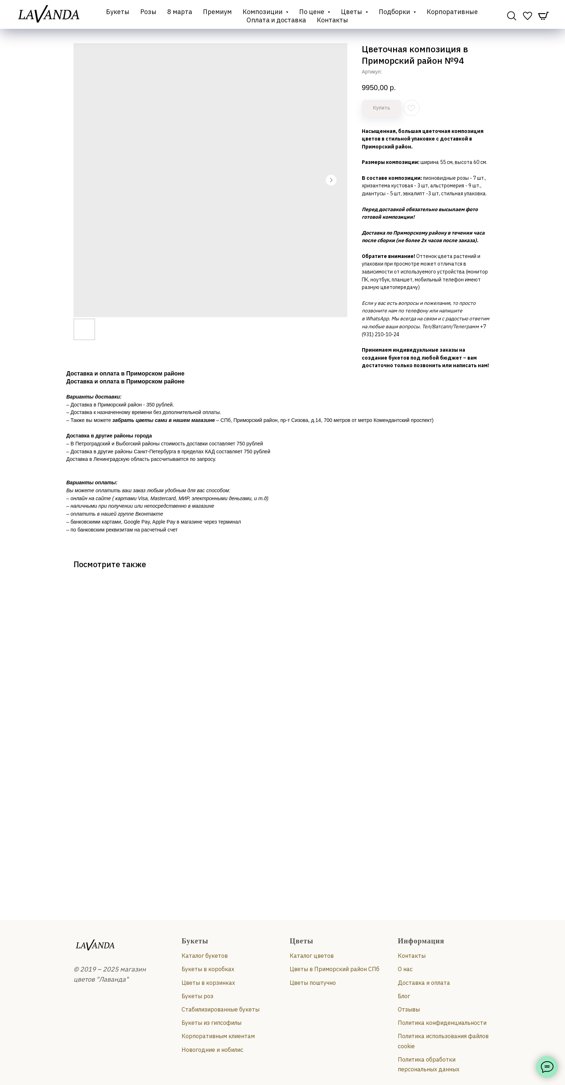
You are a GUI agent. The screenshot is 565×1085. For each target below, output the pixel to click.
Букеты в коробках (208, 969)
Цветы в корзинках (208, 982)
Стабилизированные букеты (220, 1009)
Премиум (217, 12)
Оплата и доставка (276, 20)
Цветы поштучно (313, 982)
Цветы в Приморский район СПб (334, 969)
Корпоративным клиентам (218, 1036)
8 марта (179, 12)
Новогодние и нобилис (212, 1049)
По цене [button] (312, 12)
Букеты (117, 12)
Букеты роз (197, 996)
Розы (148, 12)
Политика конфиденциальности (442, 1022)
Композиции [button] (263, 12)
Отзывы (409, 1009)
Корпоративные (452, 12)
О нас (405, 969)
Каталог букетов (205, 955)
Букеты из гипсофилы (211, 1022)
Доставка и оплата (424, 982)
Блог (404, 996)
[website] (511, 15)
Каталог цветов (312, 955)
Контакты (332, 20)
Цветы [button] (352, 12)
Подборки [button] (395, 12)
